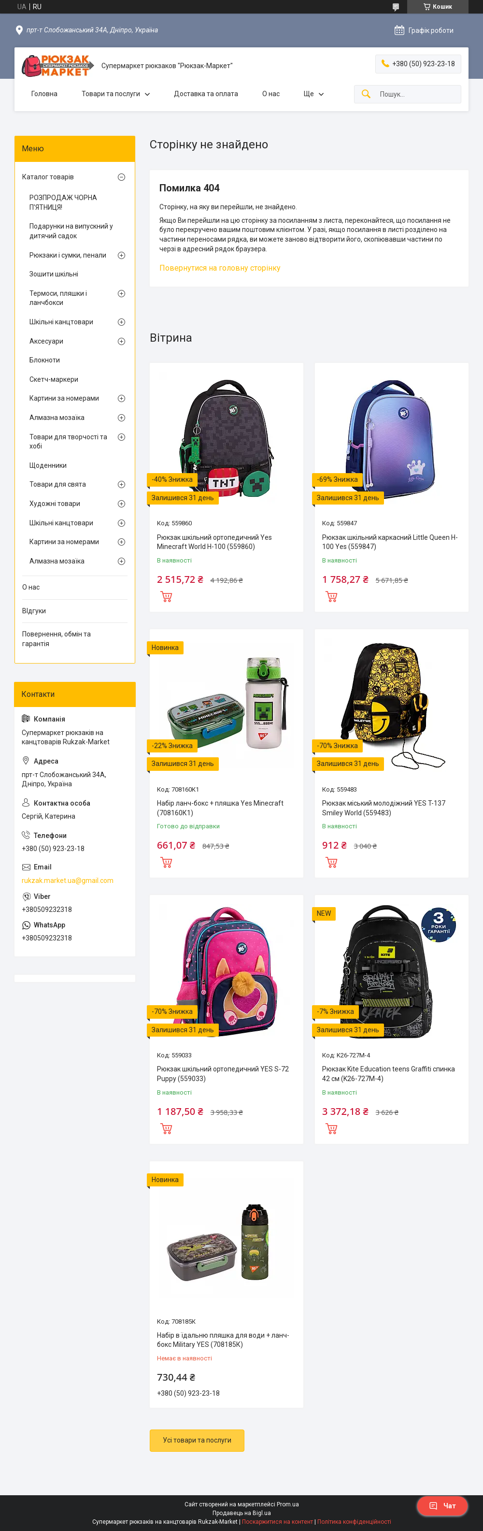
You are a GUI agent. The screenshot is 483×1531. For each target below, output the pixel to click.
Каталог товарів (48, 177)
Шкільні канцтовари (61, 322)
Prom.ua (288, 1504)
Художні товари (54, 503)
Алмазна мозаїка (57, 417)
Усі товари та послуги (197, 1440)
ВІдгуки (34, 611)
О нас (271, 94)
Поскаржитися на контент (277, 1521)
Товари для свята (57, 484)
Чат (442, 1506)
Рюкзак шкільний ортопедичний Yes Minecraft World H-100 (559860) (214, 542)
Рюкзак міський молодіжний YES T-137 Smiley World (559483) (383, 808)
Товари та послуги (111, 94)
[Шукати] (366, 94)
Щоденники (48, 465)
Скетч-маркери (53, 379)
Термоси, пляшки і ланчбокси (58, 298)
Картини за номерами (64, 398)
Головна (44, 94)
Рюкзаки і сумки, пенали (67, 255)
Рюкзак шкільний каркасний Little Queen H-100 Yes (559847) (390, 542)
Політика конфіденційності (354, 1521)
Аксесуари (46, 341)
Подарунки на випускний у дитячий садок (71, 231)
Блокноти (44, 360)
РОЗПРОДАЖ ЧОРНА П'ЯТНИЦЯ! (63, 202)
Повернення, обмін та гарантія (56, 639)
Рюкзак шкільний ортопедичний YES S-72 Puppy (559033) (223, 1074)
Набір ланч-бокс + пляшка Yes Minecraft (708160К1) (220, 808)
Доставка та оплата (206, 94)
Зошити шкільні (53, 274)
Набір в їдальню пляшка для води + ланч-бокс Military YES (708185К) (223, 1340)
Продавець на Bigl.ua (242, 1513)
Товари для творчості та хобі (68, 441)
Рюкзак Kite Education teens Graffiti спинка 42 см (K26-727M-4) (388, 1074)
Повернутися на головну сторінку (220, 268)
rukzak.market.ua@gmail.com (68, 880)
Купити (166, 595)
